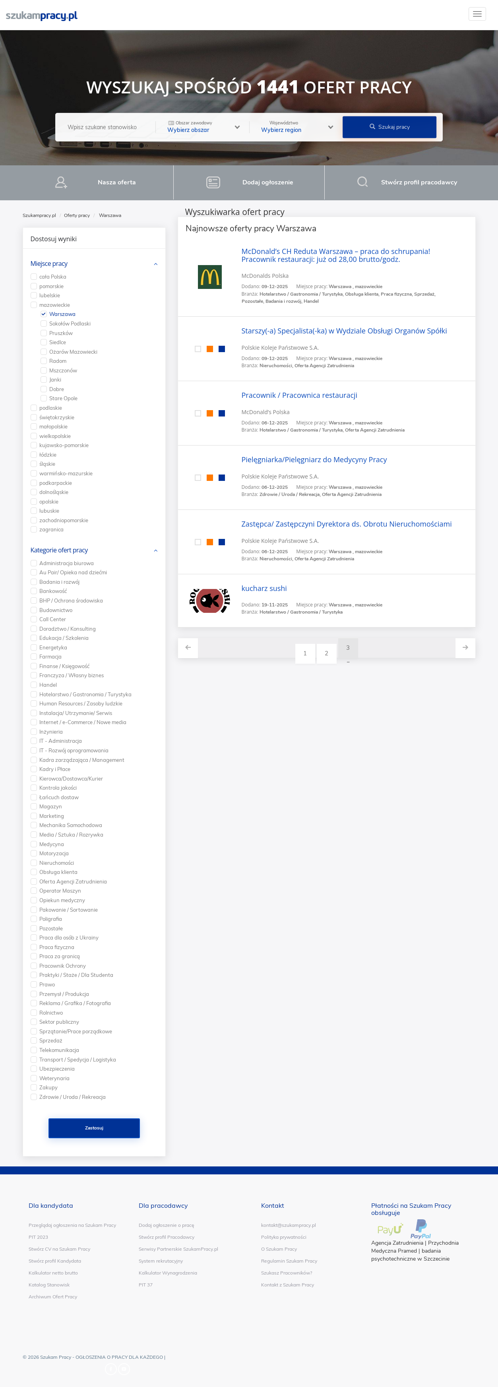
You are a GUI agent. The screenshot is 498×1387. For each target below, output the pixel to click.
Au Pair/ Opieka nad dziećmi (73, 572)
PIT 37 (146, 1285)
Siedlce (57, 342)
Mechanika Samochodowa (70, 825)
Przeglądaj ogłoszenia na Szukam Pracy (72, 1225)
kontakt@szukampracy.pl (288, 1225)
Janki (55, 379)
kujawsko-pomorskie (64, 445)
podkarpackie (55, 483)
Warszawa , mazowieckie (355, 286)
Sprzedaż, (425, 294)
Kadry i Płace (54, 769)
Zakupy (48, 1087)
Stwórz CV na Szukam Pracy (59, 1249)
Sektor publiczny (59, 1022)
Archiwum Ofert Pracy (53, 1297)
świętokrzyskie (56, 417)
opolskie (48, 501)
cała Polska (52, 276)
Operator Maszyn (60, 890)
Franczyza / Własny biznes (71, 675)
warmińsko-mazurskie (66, 473)
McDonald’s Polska (266, 412)
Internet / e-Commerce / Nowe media (82, 722)
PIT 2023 (38, 1237)
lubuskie (49, 511)
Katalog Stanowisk (49, 1285)
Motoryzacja (54, 853)
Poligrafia (50, 919)
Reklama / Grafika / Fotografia (75, 1003)
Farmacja (50, 656)
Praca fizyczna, (397, 294)
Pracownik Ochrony (62, 966)
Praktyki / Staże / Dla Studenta (76, 975)
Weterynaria (54, 1078)
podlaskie (50, 408)
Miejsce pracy (49, 263)
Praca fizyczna (56, 947)
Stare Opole (63, 398)
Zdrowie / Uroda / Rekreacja (72, 1097)
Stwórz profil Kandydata (55, 1261)
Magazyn (50, 806)
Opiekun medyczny (62, 900)
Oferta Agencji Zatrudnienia (324, 365)
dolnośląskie (53, 492)
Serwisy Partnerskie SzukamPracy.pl (178, 1249)
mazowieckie (54, 305)
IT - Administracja (60, 741)
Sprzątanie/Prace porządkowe (75, 1031)
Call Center (52, 619)
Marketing (51, 816)
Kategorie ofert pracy (59, 550)
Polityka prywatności (283, 1237)
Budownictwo (55, 610)
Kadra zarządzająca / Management (81, 760)
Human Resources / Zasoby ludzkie (80, 703)
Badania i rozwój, (284, 301)
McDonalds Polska (265, 275)
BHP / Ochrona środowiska (71, 600)
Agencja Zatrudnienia (397, 1243)
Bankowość (53, 591)
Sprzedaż (50, 1040)
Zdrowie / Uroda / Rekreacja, (291, 494)
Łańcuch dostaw (59, 797)
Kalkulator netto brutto (53, 1273)
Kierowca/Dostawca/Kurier (71, 778)
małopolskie (53, 426)
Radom (57, 361)
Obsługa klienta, (363, 294)
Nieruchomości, (277, 365)
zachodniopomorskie (63, 520)
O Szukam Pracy (279, 1249)
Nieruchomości (56, 863)
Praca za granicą (59, 956)
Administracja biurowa (66, 563)
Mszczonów (63, 370)
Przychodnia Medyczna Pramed (415, 1247)
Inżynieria (51, 731)
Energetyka (53, 647)
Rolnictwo (51, 1012)
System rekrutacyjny (161, 1261)
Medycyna (51, 844)
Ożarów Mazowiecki (73, 352)
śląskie (47, 464)
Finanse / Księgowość (64, 666)
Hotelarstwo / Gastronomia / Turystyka (301, 612)
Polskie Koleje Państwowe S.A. (280, 347)
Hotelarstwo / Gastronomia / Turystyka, (302, 294)
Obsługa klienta (58, 872)
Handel (311, 301)
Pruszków (61, 333)
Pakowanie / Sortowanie (68, 910)
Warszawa (62, 314)
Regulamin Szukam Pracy (289, 1261)
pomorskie (51, 286)
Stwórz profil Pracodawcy (166, 1237)
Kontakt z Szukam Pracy (287, 1285)
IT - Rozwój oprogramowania (74, 750)
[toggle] (477, 14)
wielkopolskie (55, 436)
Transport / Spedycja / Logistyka (77, 1059)
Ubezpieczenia (57, 1068)
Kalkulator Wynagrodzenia (168, 1273)
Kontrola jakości (58, 788)
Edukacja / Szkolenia (64, 638)
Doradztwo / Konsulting (67, 629)
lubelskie (49, 295)
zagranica (51, 529)
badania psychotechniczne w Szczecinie (410, 1255)
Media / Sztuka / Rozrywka (71, 834)
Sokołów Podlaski (70, 323)
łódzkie (47, 454)
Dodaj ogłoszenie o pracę (166, 1225)
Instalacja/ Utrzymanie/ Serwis (75, 713)
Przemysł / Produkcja (64, 994)
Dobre (56, 389)
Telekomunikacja (59, 1050)
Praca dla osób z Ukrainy (69, 937)
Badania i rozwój (59, 582)
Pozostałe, (253, 301)
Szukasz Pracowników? (286, 1273)
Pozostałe (51, 928)
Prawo (47, 984)
